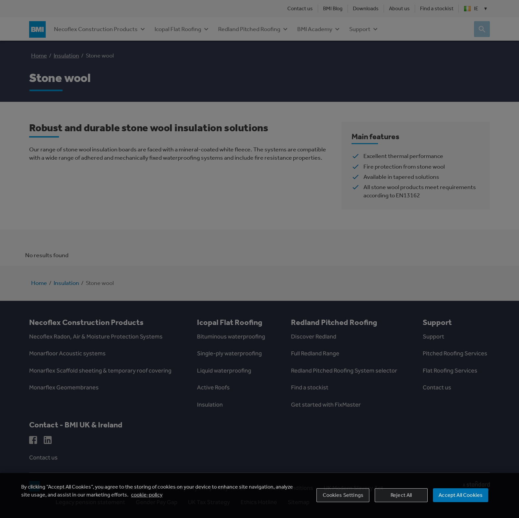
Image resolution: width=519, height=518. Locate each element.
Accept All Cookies (461, 495)
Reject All (401, 495)
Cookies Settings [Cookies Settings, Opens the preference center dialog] (343, 495)
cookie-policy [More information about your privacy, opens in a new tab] (147, 495)
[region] (259, 495)
